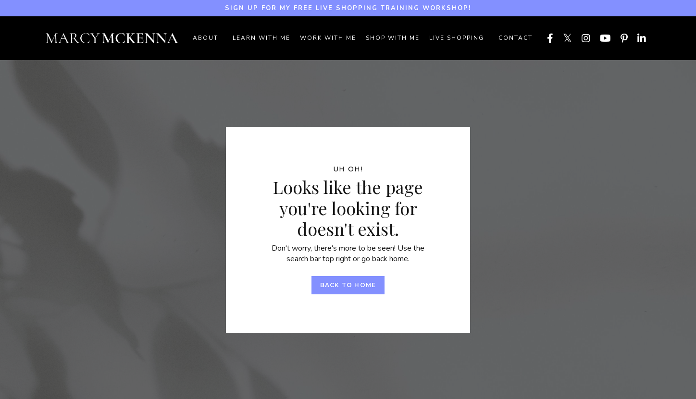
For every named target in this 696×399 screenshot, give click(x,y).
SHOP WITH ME (393, 38)
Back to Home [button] (348, 285)
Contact (515, 38)
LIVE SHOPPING (456, 38)
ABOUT (205, 38)
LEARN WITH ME (261, 38)
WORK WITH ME (328, 38)
